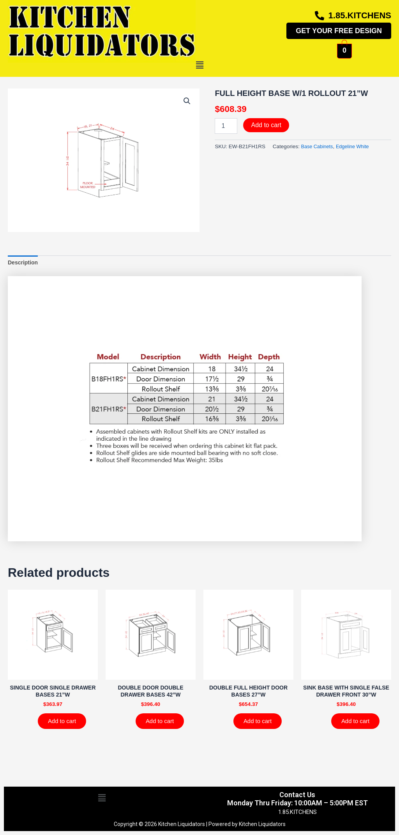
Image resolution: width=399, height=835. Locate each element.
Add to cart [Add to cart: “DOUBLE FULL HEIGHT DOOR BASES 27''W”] (260, 725)
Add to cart (266, 125)
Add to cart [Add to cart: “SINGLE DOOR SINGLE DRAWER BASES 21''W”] (64, 725)
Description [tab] (24, 263)
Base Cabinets (318, 146)
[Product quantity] (226, 126)
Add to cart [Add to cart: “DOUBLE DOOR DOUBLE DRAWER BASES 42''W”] (162, 725)
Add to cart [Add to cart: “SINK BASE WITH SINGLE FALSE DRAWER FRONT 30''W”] (358, 725)
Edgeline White (356, 146)
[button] (199, 65)
